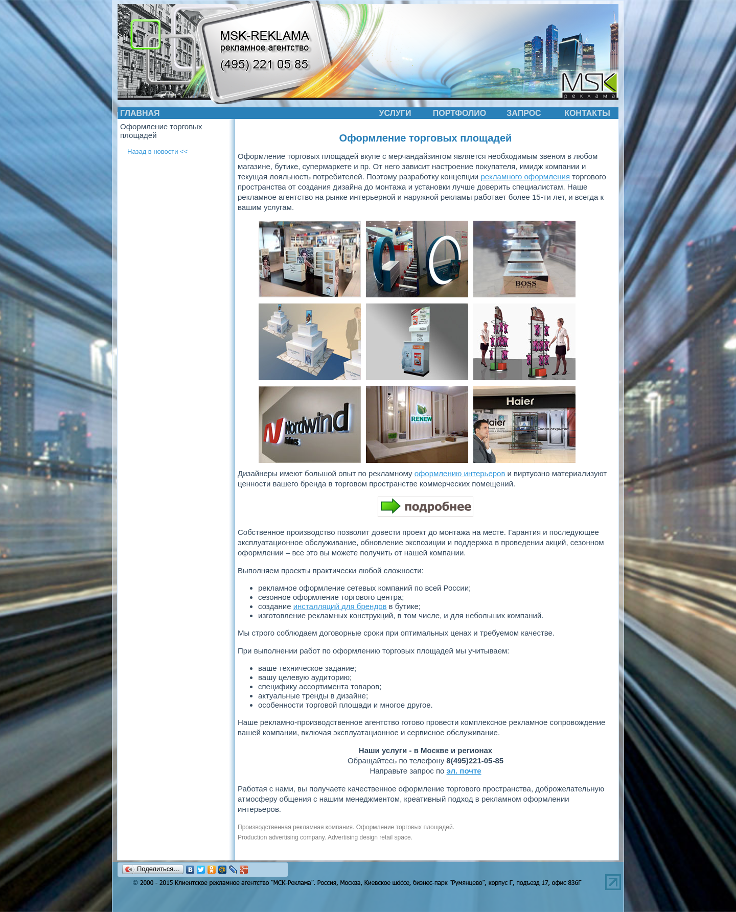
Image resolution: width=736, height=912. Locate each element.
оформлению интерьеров (460, 473)
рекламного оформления (525, 176)
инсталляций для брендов (340, 606)
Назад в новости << (157, 151)
